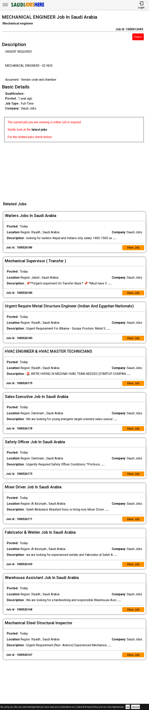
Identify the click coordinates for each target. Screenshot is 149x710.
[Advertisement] (75, 169)
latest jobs (39, 129)
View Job (133, 247)
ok (127, 707)
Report (138, 36)
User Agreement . (116, 707)
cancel (135, 707)
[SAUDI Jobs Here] (27, 7)
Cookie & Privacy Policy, (87, 707)
